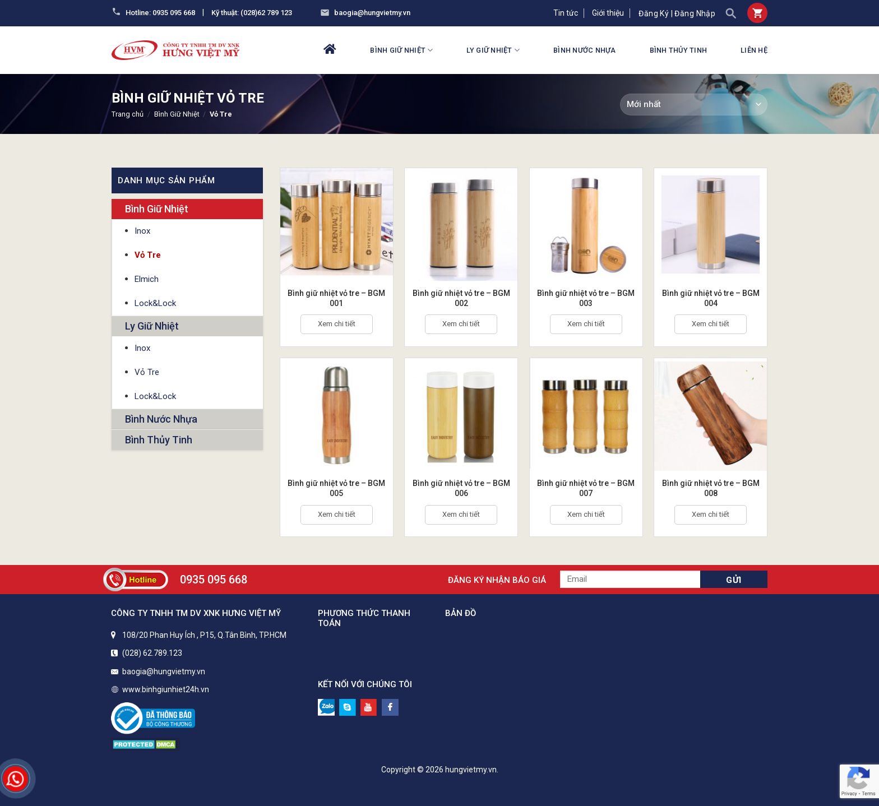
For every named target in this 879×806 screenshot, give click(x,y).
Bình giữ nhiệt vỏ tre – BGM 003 (586, 298)
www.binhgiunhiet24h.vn (165, 689)
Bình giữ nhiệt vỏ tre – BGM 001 (336, 298)
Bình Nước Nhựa (584, 50)
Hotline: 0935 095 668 (160, 12)
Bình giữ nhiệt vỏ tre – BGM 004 (711, 298)
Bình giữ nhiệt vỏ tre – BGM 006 (461, 488)
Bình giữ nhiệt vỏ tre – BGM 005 (336, 488)
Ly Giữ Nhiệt (493, 50)
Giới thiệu (608, 12)
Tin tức (565, 12)
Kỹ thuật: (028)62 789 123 (251, 12)
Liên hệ (754, 50)
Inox (142, 231)
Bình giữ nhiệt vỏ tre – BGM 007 (586, 488)
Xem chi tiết (336, 323)
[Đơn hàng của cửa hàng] (693, 104)
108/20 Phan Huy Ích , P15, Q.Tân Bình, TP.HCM (204, 635)
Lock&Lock (155, 303)
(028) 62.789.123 (152, 652)
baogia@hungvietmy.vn (372, 12)
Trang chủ (128, 114)
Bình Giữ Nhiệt (401, 50)
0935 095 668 (213, 579)
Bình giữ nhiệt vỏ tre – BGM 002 (461, 298)
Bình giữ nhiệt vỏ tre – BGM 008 (711, 488)
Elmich (147, 279)
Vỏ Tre (148, 255)
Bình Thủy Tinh (678, 50)
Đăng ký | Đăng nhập (677, 13)
